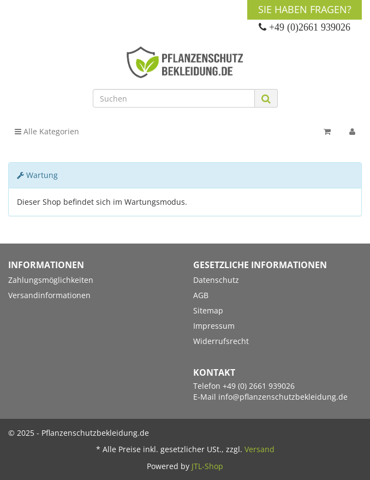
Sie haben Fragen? (304, 9)
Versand (259, 449)
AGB (200, 295)
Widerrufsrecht (221, 341)
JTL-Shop (207, 466)
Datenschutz (216, 280)
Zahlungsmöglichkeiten (50, 280)
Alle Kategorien (47, 131)
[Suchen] (174, 98)
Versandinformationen (49, 295)
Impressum (214, 326)
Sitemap (208, 310)
